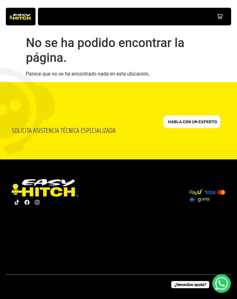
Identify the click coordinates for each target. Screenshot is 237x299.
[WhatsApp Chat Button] (221, 283)
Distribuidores (197, 17)
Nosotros (103, 17)
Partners (150, 17)
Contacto (174, 17)
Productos (79, 17)
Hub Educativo (126, 17)
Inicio (55, 17)
